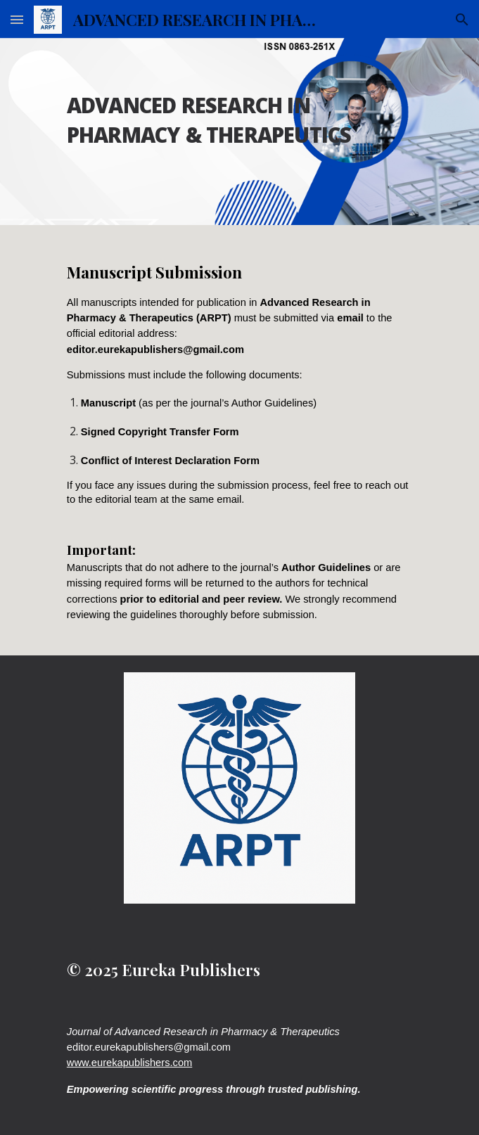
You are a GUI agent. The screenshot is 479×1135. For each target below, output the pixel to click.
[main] (239, 112)
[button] (17, 19)
